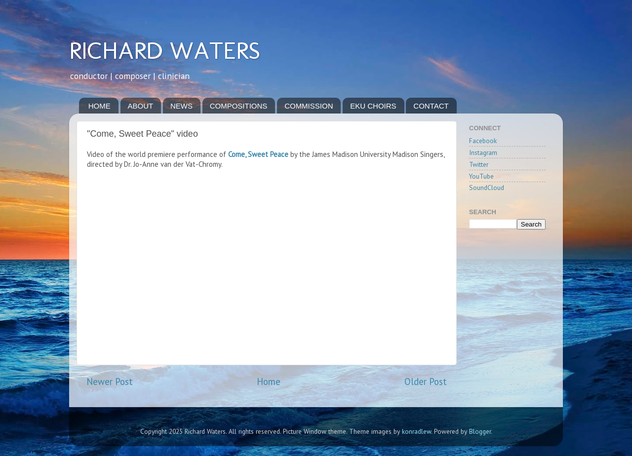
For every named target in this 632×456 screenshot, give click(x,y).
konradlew (416, 431)
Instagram (483, 152)
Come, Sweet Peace (258, 154)
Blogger (480, 431)
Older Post (425, 381)
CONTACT (430, 106)
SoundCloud (486, 187)
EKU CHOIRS (373, 106)
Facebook (483, 140)
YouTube (481, 176)
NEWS (181, 106)
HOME (99, 106)
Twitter (478, 164)
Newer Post (109, 381)
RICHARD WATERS (164, 50)
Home (268, 381)
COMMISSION (308, 106)
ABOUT (141, 106)
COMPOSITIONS (239, 106)
